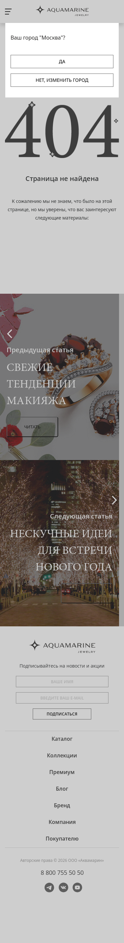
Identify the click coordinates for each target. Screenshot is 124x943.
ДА (62, 61)
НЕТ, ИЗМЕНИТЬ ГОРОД (62, 80)
